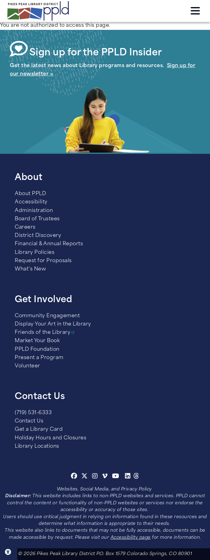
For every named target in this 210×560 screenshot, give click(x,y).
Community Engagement (47, 316)
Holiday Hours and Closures (50, 438)
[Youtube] (115, 476)
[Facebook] (74, 476)
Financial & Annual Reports (49, 244)
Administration (34, 210)
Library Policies (34, 252)
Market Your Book (37, 340)
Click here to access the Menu (195, 10)
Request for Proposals (43, 260)
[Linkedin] (128, 476)
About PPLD (30, 193)
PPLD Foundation (37, 349)
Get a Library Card (39, 429)
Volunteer (27, 366)
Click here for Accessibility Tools (8, 552)
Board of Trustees (37, 219)
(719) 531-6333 (33, 412)
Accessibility (31, 202)
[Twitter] (84, 476)
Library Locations (37, 446)
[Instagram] (95, 476)
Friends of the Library (42, 332)
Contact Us (29, 421)
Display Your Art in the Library (53, 324)
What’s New (30, 269)
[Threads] (136, 476)
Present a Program (39, 357)
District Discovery (38, 235)
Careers (25, 227)
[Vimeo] (105, 476)
